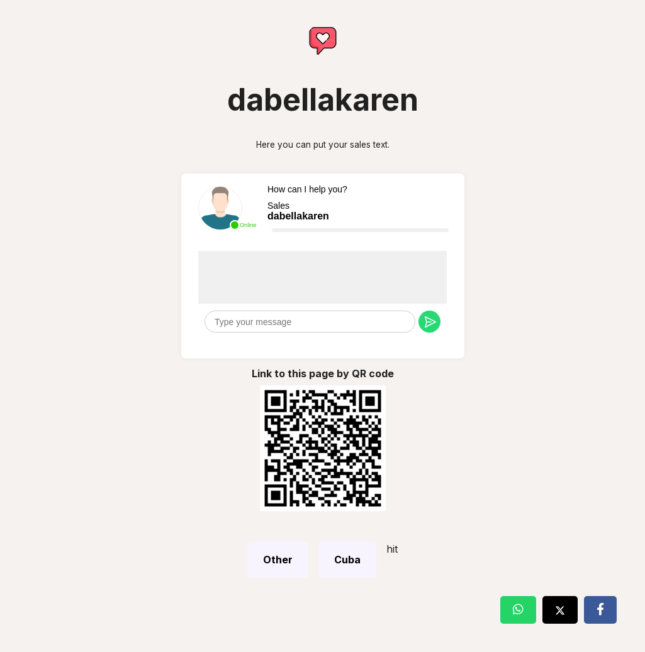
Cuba (347, 559)
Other (278, 559)
